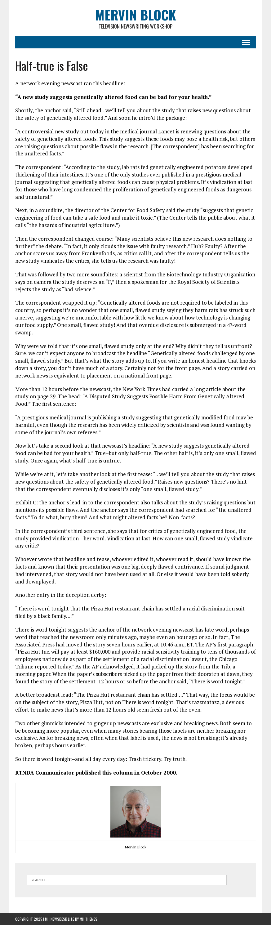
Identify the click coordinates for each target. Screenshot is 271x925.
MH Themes (88, 919)
